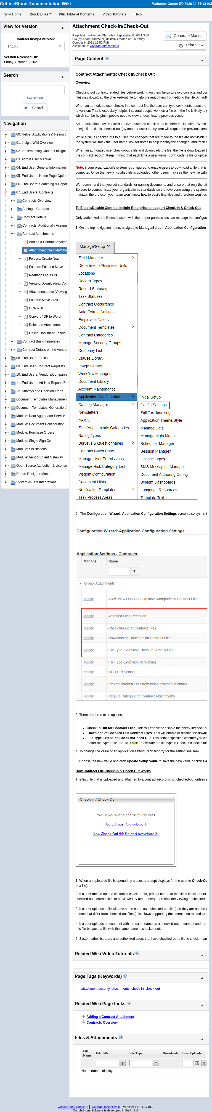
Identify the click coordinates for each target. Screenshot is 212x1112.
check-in (137, 989)
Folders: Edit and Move (46, 267)
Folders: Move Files (43, 300)
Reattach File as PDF (44, 275)
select (59, 46)
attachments (120, 989)
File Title (102, 1053)
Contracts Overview (102, 1023)
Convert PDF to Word (44, 317)
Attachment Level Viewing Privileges (55, 292)
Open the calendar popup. (197, 1063)
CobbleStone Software (73, 1106)
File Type (135, 1053)
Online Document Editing (47, 333)
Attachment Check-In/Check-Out (53, 250)
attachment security (95, 989)
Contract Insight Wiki (106, 1106)
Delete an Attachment (45, 325)
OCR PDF (36, 308)
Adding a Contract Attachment (51, 242)
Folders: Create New (44, 259)
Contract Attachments (104, 45)
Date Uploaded (192, 1053)
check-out (152, 989)
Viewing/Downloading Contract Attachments (61, 283)
